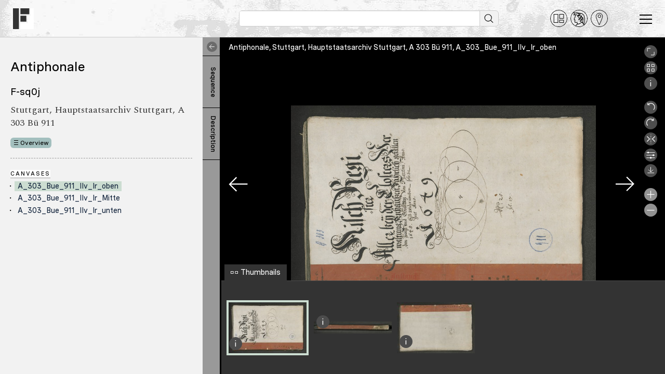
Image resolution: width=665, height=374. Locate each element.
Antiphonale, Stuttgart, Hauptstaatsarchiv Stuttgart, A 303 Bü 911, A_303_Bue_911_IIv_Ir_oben (392, 47)
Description (213, 134)
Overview (34, 142)
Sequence (213, 82)
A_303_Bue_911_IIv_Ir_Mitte (69, 198)
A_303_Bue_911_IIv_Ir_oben (68, 186)
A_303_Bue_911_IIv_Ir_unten (70, 210)
